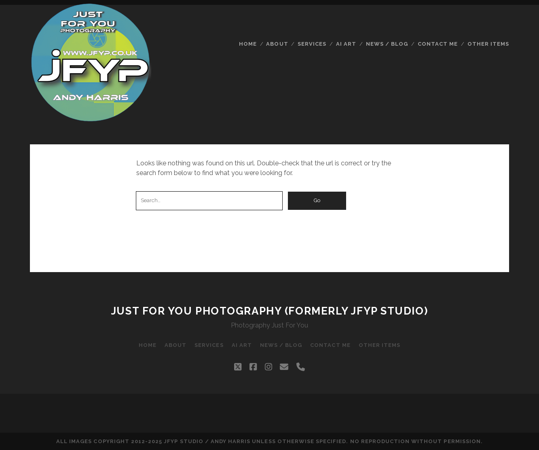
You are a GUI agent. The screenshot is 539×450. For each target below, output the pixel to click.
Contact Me (438, 44)
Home (248, 44)
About (277, 44)
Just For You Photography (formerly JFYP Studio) (269, 311)
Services (312, 44)
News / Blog (387, 44)
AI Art (346, 44)
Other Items (488, 44)
